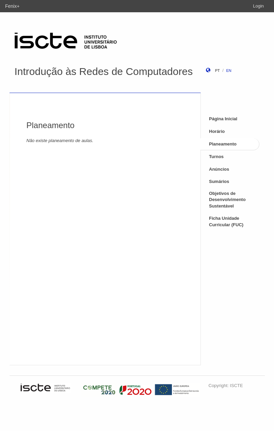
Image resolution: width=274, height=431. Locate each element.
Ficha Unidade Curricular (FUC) (226, 221)
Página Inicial (223, 118)
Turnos (216, 156)
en (228, 70)
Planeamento (223, 144)
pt (217, 70)
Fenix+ (12, 6)
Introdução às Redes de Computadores (104, 71)
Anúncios (219, 169)
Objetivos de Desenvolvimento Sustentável (227, 200)
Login (258, 6)
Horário (217, 131)
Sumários (219, 181)
